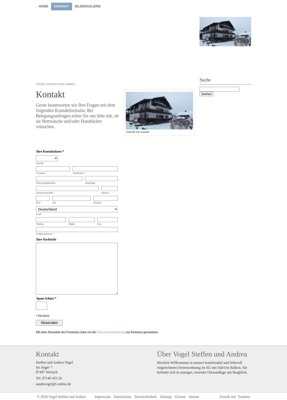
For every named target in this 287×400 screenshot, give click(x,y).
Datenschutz (122, 397)
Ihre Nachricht (46, 239)
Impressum (103, 397)
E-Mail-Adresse (45, 233)
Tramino (244, 397)
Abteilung (90, 182)
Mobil (72, 224)
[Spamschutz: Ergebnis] (41, 306)
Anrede (39, 163)
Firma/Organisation (45, 182)
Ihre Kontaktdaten (48, 151)
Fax (99, 224)
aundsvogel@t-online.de (53, 384)
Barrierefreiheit (146, 397)
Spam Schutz (45, 298)
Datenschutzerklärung (111, 332)
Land (38, 214)
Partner (194, 397)
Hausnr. (105, 192)
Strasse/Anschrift (44, 192)
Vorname (40, 173)
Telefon (39, 224)
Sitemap (166, 397)
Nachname (79, 173)
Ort (54, 202)
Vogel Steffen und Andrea (56, 84)
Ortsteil (97, 202)
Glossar (180, 397)
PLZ (38, 202)
